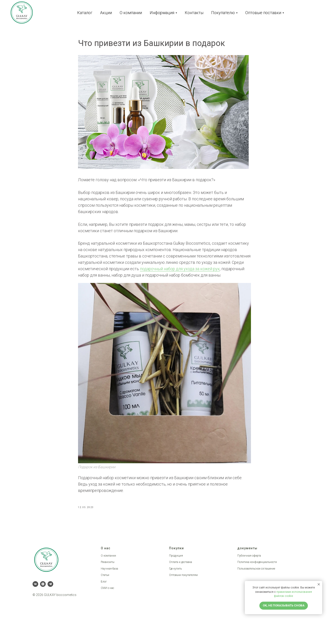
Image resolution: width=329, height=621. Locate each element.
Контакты (194, 12)
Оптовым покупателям (183, 578)
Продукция (176, 558)
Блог (104, 584)
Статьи (105, 578)
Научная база (109, 571)
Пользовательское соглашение (256, 571)
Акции (106, 12)
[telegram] (50, 587)
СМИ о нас (107, 591)
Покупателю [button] (223, 12)
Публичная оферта (249, 558)
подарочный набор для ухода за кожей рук (180, 270)
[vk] (35, 587)
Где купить (175, 571)
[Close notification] (318, 584)
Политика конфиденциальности (257, 565)
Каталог (84, 12)
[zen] (43, 587)
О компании (131, 12)
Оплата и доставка (180, 565)
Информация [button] (162, 12)
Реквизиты (107, 565)
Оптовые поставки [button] (263, 12)
